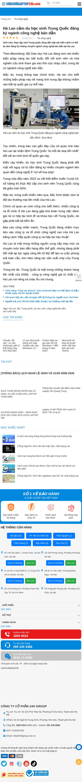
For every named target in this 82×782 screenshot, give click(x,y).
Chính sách (9, 622)
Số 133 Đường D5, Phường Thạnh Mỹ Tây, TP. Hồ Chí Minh (20, 590)
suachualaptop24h (10, 668)
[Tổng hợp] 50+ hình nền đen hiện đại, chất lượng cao (43, 446)
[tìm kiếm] (48, 3)
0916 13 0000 (22, 657)
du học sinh (39, 308)
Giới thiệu (8, 605)
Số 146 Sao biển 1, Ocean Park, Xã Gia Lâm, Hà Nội (20, 554)
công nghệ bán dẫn (56, 308)
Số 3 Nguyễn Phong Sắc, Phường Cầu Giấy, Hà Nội (60, 590)
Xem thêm (6, 609)
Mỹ (18, 308)
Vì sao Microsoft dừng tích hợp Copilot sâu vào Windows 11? (31, 344)
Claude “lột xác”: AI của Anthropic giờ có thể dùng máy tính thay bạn (11, 345)
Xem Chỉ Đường (14, 563)
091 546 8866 (53, 725)
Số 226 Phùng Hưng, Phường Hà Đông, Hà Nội (60, 554)
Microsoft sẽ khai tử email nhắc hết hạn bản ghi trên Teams (69, 345)
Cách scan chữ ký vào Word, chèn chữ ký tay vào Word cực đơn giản (46, 467)
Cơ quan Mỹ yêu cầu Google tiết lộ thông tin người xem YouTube (41, 297)
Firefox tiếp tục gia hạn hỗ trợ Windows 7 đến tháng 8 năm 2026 (50, 345)
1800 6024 (20, 635)
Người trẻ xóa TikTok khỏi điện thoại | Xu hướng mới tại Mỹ (39, 301)
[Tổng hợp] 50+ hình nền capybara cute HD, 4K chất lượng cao (48, 476)
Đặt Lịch (30, 563)
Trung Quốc (27, 308)
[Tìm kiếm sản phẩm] (60, 3)
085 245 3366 (22, 646)
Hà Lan (12, 308)
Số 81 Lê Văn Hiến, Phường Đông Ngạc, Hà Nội (58, 572)
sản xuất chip (9, 311)
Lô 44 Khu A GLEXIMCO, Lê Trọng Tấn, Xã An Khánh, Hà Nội (20, 572)
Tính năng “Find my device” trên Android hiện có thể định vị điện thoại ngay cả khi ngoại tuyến (42, 291)
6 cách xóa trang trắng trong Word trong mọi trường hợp (44, 436)
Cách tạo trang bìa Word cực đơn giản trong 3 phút (42, 456)
